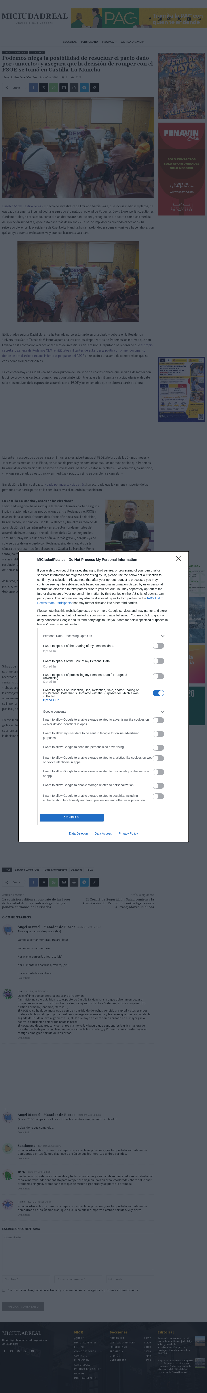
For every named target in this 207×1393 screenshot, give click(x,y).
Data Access (103, 833)
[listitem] (103, 636)
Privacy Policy (128, 833)
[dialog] (104, 696)
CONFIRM (71, 817)
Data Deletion (78, 833)
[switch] (158, 646)
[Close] (180, 560)
